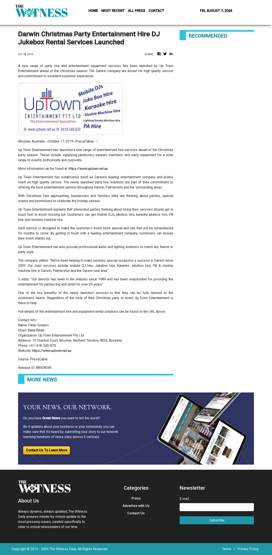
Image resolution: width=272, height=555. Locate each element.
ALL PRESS (136, 11)
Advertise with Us (136, 506)
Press (136, 498)
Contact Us (136, 513)
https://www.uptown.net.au (88, 169)
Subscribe (216, 520)
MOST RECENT (113, 11)
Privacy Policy (248, 549)
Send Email (36, 330)
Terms (226, 549)
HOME (93, 11)
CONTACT (156, 11)
